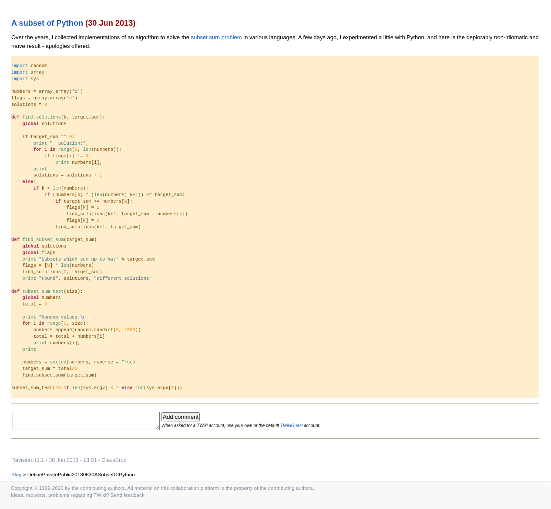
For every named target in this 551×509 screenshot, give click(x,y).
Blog (16, 477)
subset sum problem (216, 37)
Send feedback (127, 497)
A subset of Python (47, 23)
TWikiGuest (306, 426)
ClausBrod (114, 463)
